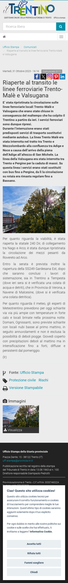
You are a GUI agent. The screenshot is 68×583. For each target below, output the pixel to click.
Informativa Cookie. (41, 531)
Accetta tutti (34, 543)
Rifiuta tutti (34, 553)
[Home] (4, 36)
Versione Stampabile (26, 388)
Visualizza (13, 430)
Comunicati (30, 47)
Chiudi (34, 572)
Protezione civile (22, 380)
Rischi (43, 380)
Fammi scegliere (34, 562)
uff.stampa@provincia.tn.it (18, 460)
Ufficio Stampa (11, 47)
